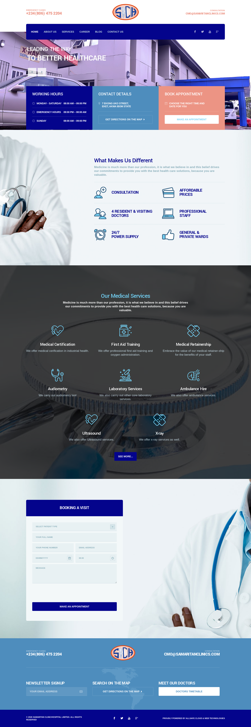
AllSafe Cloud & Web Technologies (205, 718)
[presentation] (58, 593)
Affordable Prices (191, 192)
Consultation (125, 192)
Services (68, 31)
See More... (125, 456)
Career (84, 31)
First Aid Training (125, 344)
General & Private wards (194, 235)
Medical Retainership (193, 344)
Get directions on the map (124, 119)
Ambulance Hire (193, 389)
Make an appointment (192, 119)
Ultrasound (91, 433)
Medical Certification (57, 344)
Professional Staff (193, 213)
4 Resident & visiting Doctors (132, 213)
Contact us (115, 31)
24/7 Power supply (125, 235)
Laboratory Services (125, 389)
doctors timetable (189, 691)
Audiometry (57, 389)
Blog (98, 31)
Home (34, 31)
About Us (50, 31)
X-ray (159, 433)
